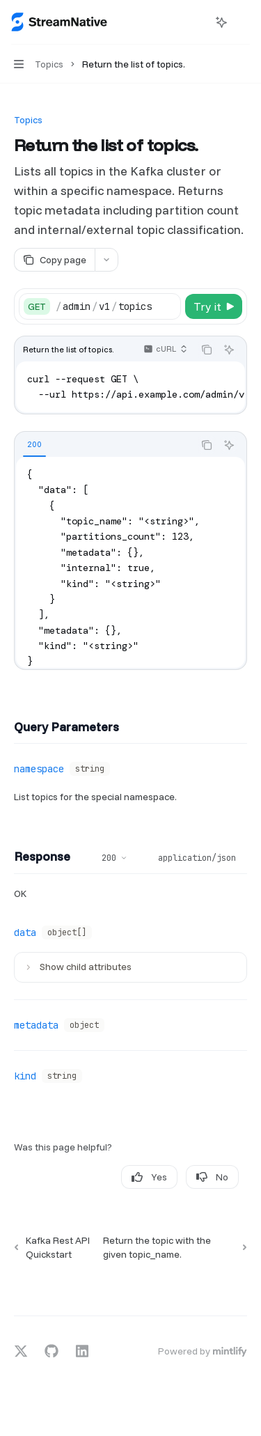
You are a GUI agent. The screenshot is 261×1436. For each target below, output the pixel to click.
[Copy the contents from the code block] (207, 350)
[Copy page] (54, 260)
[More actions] (243, 22)
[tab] (34, 444)
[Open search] (195, 22)
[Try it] (213, 306)
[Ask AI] (229, 350)
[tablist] (104, 445)
